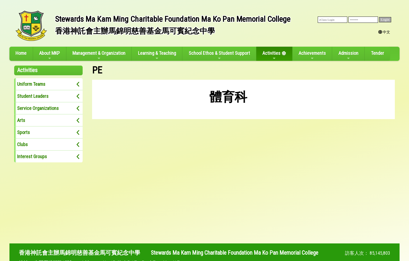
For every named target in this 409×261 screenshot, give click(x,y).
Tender (377, 53)
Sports (23, 132)
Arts (21, 120)
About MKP (49, 55)
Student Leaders (33, 96)
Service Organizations (38, 108)
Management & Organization (98, 55)
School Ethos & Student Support (219, 55)
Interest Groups (32, 156)
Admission (348, 55)
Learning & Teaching (157, 55)
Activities (271, 55)
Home (20, 53)
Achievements (312, 55)
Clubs (22, 144)
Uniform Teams (31, 84)
